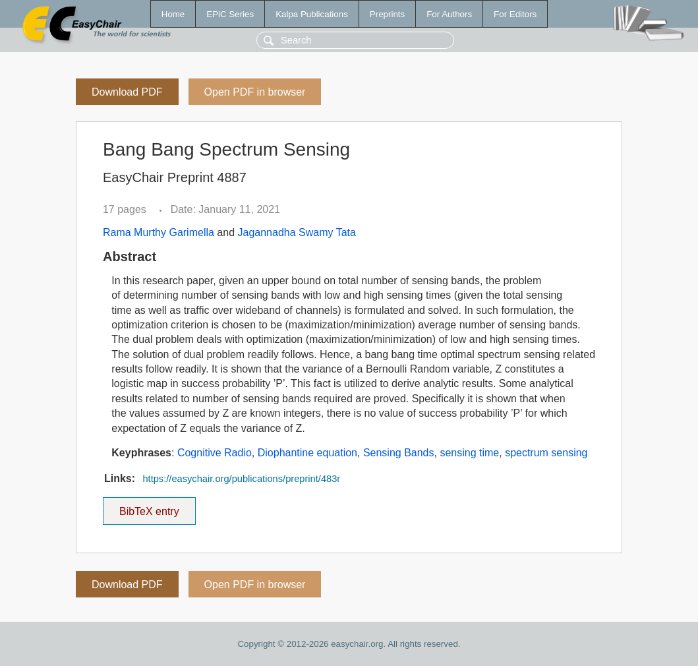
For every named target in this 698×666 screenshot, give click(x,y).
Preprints (387, 14)
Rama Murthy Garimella (158, 232)
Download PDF (127, 92)
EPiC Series (230, 14)
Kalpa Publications (312, 14)
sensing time (469, 452)
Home (173, 14)
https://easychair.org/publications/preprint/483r (241, 478)
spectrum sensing (546, 452)
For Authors (449, 14)
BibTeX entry (149, 507)
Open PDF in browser (255, 92)
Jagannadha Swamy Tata (297, 232)
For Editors (515, 14)
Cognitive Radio (214, 452)
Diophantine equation (307, 452)
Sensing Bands (398, 452)
